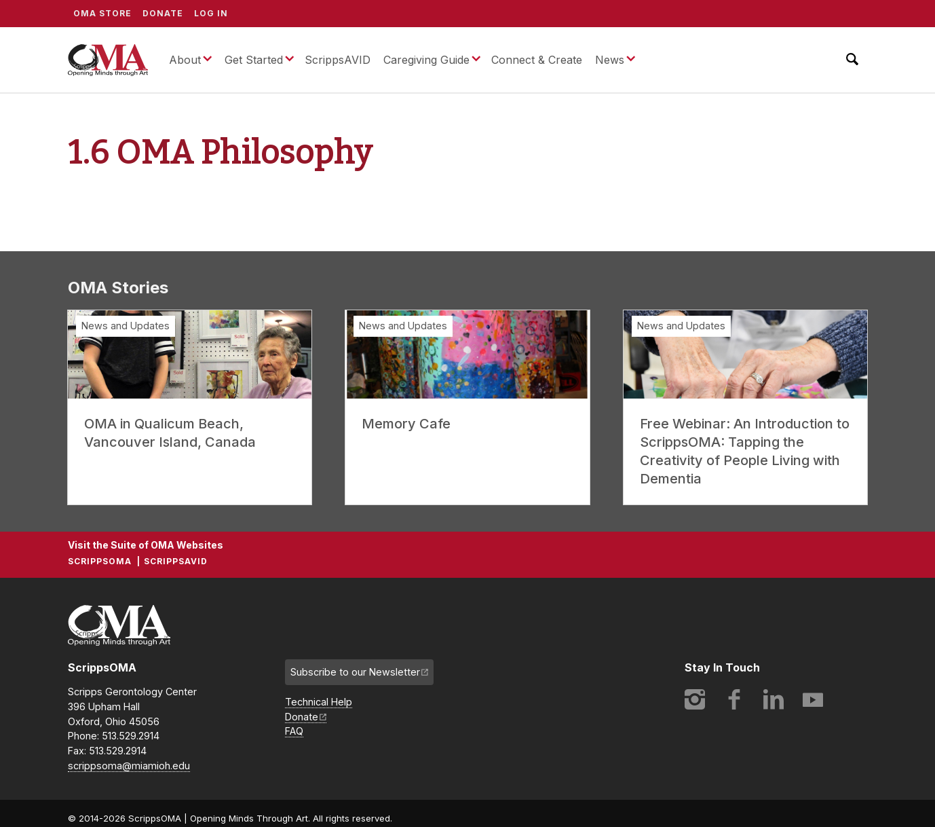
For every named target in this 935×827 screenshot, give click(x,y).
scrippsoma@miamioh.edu (129, 765)
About (185, 60)
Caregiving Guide (426, 60)
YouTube (813, 699)
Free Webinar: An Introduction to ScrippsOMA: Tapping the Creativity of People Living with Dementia (745, 451)
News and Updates (125, 325)
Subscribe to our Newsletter (355, 672)
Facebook (734, 699)
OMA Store (102, 13)
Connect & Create (536, 60)
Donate (162, 13)
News (609, 60)
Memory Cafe (406, 424)
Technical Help (318, 701)
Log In (211, 13)
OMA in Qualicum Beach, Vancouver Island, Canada (170, 433)
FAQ (294, 731)
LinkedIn (773, 699)
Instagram (695, 699)
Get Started (254, 60)
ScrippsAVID (337, 60)
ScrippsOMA (108, 60)
